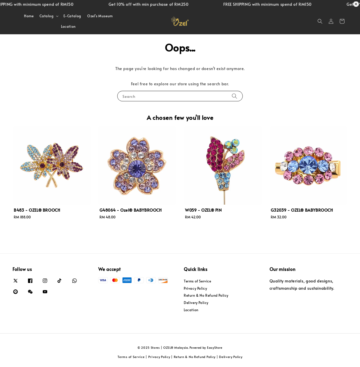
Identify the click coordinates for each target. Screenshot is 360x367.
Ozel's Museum (100, 16)
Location (68, 26)
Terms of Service (197, 281)
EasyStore (214, 347)
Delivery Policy (196, 302)
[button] (320, 21)
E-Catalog (72, 16)
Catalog (47, 16)
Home (29, 16)
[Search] (234, 96)
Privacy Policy (195, 288)
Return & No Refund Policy (206, 295)
